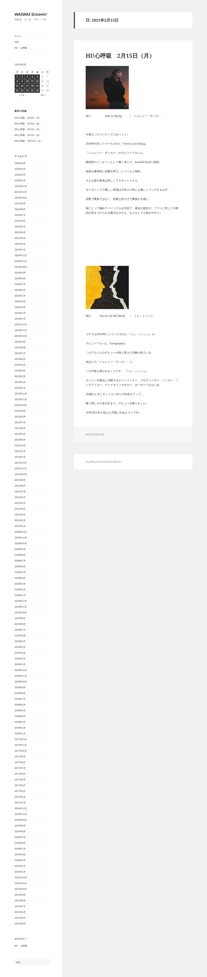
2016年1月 (20, 871)
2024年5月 (20, 295)
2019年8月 (20, 624)
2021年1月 (20, 526)
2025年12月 (21, 186)
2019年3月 (20, 652)
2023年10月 (21, 336)
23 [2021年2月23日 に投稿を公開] (22, 90)
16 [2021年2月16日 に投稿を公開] (22, 85)
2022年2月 (20, 451)
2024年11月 (21, 261)
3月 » (43, 95)
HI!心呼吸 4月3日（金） (28, 123)
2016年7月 (20, 837)
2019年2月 (20, 658)
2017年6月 (20, 773)
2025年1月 (20, 249)
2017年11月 (21, 745)
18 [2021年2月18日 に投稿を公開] (32, 85)
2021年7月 (20, 491)
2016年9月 (20, 825)
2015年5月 (20, 917)
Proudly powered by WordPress (103, 461)
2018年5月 (20, 710)
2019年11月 (21, 606)
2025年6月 (20, 220)
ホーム (18, 36)
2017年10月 (21, 750)
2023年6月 (20, 359)
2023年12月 (21, 324)
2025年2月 (20, 243)
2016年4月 (20, 854)
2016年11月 (21, 814)
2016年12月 (21, 808)
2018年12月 (21, 670)
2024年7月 (20, 284)
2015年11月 (21, 883)
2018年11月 (21, 675)
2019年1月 (20, 664)
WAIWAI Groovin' (31, 14)
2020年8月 (20, 554)
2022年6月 (20, 428)
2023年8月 (20, 347)
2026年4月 (20, 163)
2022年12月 (21, 393)
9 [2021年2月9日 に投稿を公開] (22, 81)
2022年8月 (20, 416)
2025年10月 (21, 197)
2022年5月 (20, 434)
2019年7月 (20, 629)
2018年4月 (20, 716)
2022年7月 (20, 422)
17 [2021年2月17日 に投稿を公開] (27, 85)
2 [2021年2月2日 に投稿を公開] (22, 76)
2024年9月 (20, 272)
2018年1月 (20, 733)
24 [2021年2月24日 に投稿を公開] (27, 90)
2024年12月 (21, 255)
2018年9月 (20, 687)
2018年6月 (20, 704)
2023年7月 (20, 353)
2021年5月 (20, 503)
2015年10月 (21, 889)
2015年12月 (21, 877)
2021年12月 (21, 462)
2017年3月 (20, 791)
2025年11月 (21, 192)
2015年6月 (20, 912)
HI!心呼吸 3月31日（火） (29, 140)
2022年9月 (20, 410)
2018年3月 (20, 722)
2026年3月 (20, 169)
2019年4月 (20, 647)
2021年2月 (20, 520)
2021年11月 (21, 468)
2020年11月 (21, 537)
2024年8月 (20, 278)
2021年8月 (20, 485)
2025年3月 (20, 238)
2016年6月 (20, 843)
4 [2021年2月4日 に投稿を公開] (32, 76)
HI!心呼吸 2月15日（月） (120, 55)
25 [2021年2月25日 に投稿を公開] (32, 90)
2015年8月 (20, 900)
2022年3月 (20, 445)
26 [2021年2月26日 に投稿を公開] (37, 90)
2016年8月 (20, 831)
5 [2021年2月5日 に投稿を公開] (37, 76)
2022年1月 (20, 457)
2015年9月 (20, 894)
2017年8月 (20, 762)
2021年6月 (20, 497)
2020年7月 (20, 560)
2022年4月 (20, 439)
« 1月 (21, 95)
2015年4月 (20, 923)
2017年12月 (21, 739)
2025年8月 (20, 209)
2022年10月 (21, 405)
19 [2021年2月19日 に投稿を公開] (37, 85)
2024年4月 (20, 301)
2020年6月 (20, 566)
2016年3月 (20, 860)
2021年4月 (20, 508)
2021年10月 (21, 474)
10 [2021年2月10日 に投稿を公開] (27, 81)
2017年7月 (20, 768)
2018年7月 (20, 698)
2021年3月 (20, 514)
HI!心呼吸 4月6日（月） (28, 117)
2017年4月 (20, 785)
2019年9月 (20, 618)
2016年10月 (21, 819)
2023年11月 (21, 330)
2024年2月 (20, 313)
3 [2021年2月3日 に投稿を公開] (27, 76)
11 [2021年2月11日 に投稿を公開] (32, 81)
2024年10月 (21, 266)
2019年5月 (20, 641)
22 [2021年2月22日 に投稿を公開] (17, 90)
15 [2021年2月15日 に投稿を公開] (17, 85)
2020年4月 (20, 578)
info (17, 41)
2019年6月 (20, 635)
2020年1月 (20, 595)
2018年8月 (20, 693)
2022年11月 (21, 399)
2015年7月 (20, 906)
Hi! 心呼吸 (21, 47)
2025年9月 (20, 203)
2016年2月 (20, 866)
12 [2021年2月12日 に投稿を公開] (37, 81)
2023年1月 (20, 387)
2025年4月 (20, 232)
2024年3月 (20, 307)
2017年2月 (20, 796)
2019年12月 (21, 601)
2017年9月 (20, 756)
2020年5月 (20, 572)
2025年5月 (20, 226)
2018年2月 (20, 727)
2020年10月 (21, 543)
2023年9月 (20, 341)
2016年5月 (20, 848)
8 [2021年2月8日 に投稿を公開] (17, 81)
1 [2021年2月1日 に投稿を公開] (17, 76)
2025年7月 (20, 215)
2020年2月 (20, 589)
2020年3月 (20, 583)
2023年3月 (20, 376)
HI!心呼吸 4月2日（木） (28, 129)
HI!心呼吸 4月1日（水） (28, 135)
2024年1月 (20, 318)
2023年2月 (20, 382)
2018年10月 (21, 681)
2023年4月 (20, 370)
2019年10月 (21, 612)
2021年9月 (20, 480)
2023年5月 (20, 364)
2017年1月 (20, 802)
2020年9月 (20, 549)
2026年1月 (20, 180)
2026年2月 (20, 174)
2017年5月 (20, 779)
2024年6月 (20, 289)
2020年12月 (21, 531)
